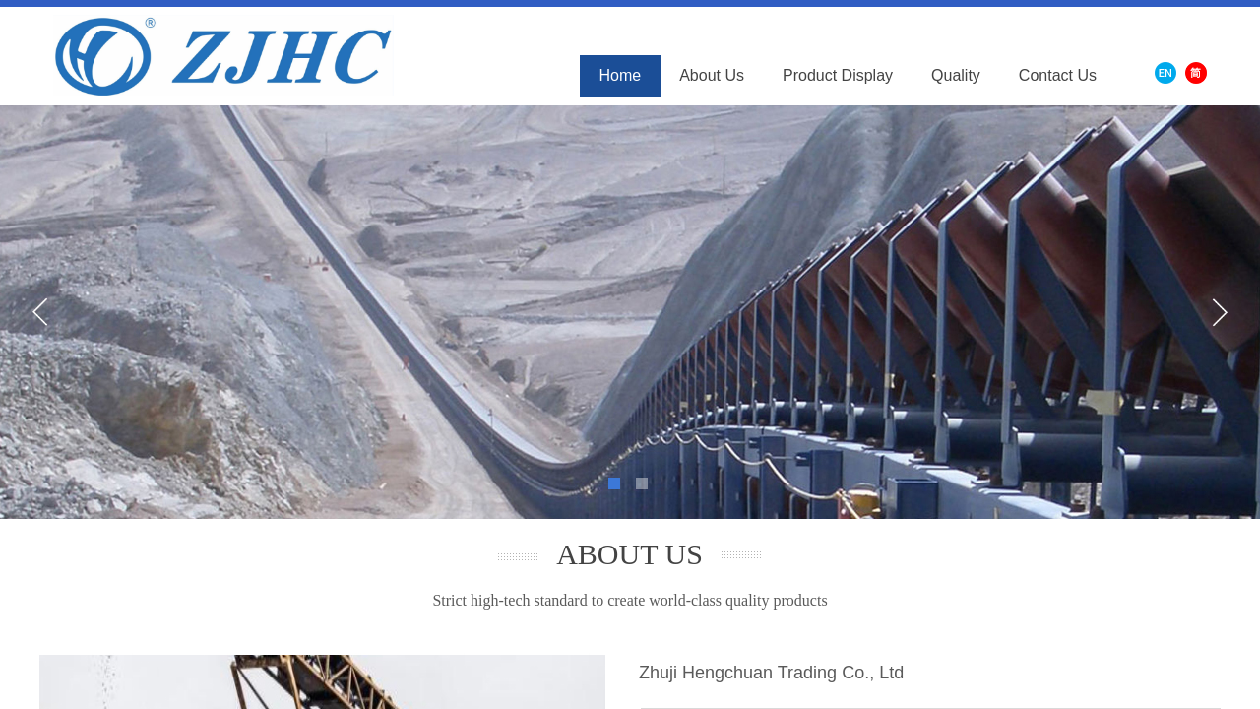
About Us (711, 75)
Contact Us (1058, 75)
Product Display (838, 75)
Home (620, 75)
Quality (955, 75)
